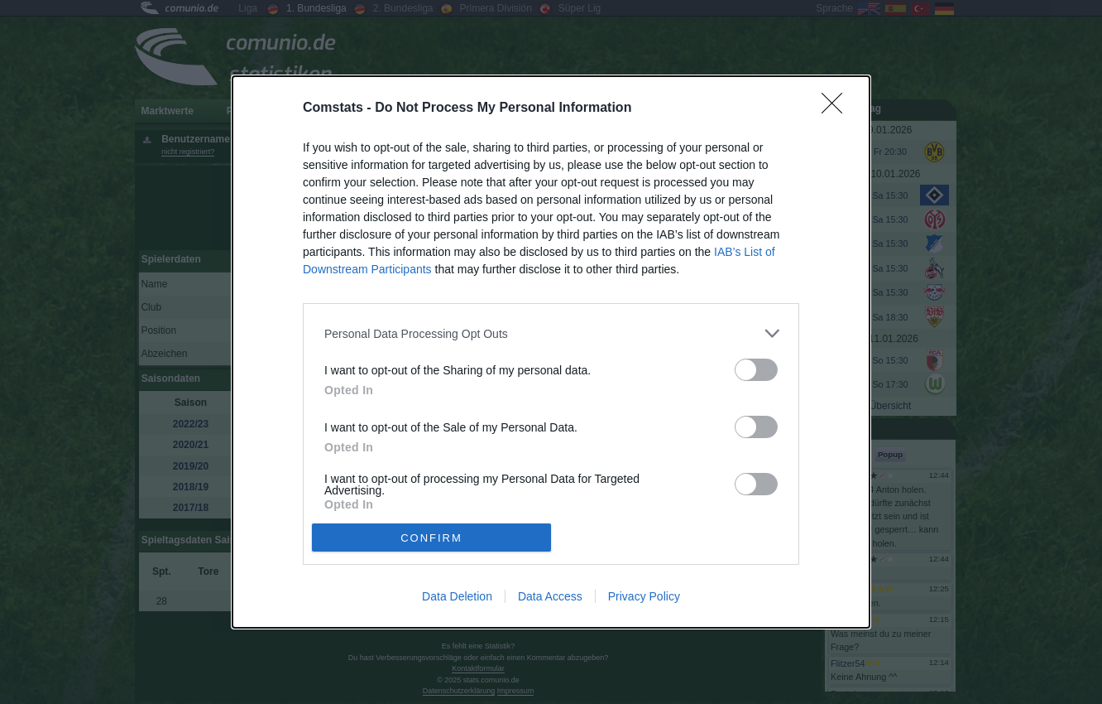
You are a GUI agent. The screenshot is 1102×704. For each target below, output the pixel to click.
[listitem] (551, 333)
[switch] (756, 370)
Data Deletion (457, 596)
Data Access (550, 596)
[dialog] (551, 352)
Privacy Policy (644, 596)
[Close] (837, 108)
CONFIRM (431, 537)
